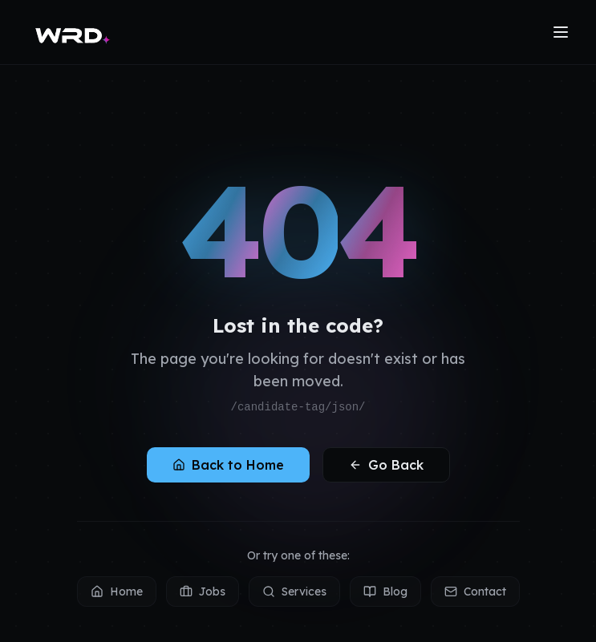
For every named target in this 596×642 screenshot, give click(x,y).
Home (117, 591)
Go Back (386, 465)
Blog (385, 591)
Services (294, 591)
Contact (475, 591)
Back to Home (228, 465)
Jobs (202, 591)
